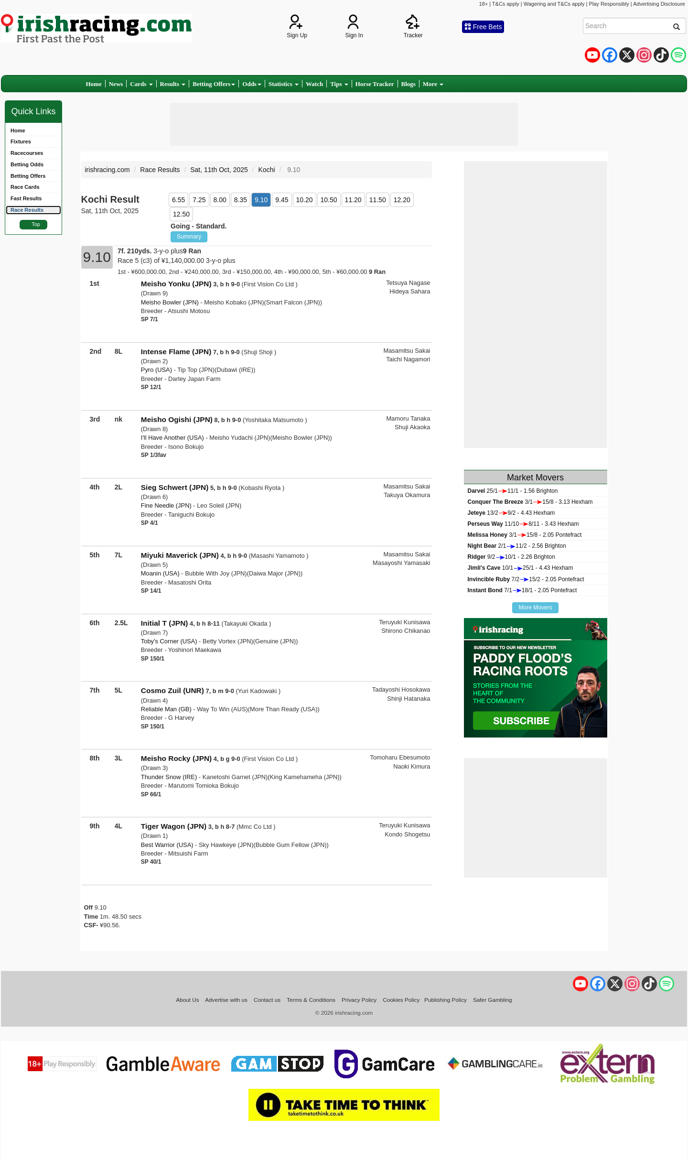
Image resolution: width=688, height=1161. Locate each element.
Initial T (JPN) (164, 623)
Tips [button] (339, 83)
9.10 (261, 200)
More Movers (535, 607)
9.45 (281, 200)
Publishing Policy (445, 1000)
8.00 (220, 200)
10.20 (304, 200)
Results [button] (173, 83)
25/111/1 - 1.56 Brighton (513, 491)
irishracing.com (107, 170)
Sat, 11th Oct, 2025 (219, 170)
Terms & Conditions (311, 1000)
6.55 (178, 200)
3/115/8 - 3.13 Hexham (530, 502)
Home (94, 83)
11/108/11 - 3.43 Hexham (523, 524)
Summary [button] (189, 236)
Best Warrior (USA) (167, 844)
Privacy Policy (359, 1000)
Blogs (408, 83)
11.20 (353, 200)
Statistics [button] (284, 83)
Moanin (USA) (160, 573)
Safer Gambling (492, 1000)
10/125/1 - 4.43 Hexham (520, 567)
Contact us (267, 1000)
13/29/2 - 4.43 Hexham (511, 513)
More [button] (433, 83)
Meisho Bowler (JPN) (170, 302)
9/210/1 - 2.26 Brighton (511, 556)
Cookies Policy (401, 1000)
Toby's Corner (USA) (169, 641)
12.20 (402, 200)
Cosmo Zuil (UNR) (172, 690)
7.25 (199, 200)
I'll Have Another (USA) (172, 437)
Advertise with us (226, 1000)
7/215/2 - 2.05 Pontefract (526, 579)
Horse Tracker (374, 83)
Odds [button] (251, 83)
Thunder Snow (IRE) (169, 777)
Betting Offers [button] (214, 83)
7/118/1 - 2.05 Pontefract (522, 590)
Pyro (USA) (156, 369)
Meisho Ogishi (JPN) (177, 419)
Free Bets (483, 27)
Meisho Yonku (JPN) (176, 284)
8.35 (240, 200)
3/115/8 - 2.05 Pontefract (525, 535)
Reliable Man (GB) (166, 709)
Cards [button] (141, 83)
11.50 (377, 200)
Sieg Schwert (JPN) (175, 487)
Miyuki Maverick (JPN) (180, 555)
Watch (314, 83)
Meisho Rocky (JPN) (176, 758)
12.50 (181, 214)
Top (36, 224)
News (116, 83)
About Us (187, 1000)
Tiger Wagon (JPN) (173, 826)
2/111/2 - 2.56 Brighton (517, 546)
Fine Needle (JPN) (166, 505)
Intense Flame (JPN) (176, 351)
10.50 (329, 200)
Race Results (160, 170)
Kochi (266, 170)
